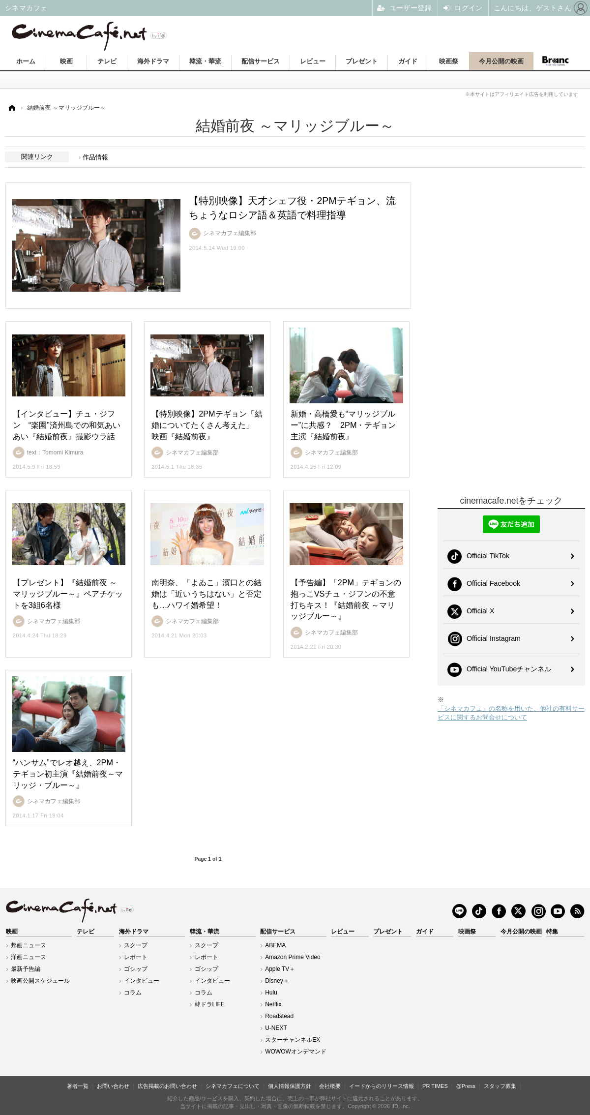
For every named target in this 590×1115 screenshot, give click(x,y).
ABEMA (275, 945)
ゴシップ (136, 968)
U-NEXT (276, 1028)
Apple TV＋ (280, 968)
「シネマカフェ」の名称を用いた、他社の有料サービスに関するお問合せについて (511, 713)
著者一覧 (77, 1086)
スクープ (136, 945)
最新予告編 (25, 968)
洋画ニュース (28, 957)
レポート (136, 957)
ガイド (407, 61)
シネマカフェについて (233, 1086)
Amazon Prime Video (293, 957)
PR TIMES (435, 1086)
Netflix (273, 1004)
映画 (66, 61)
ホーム (25, 61)
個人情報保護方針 (289, 1086)
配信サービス (260, 61)
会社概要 (330, 1086)
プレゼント (362, 61)
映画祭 (448, 61)
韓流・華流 (205, 61)
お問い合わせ (113, 1086)
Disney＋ (277, 980)
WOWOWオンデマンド (295, 1051)
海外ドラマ (153, 61)
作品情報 (95, 157)
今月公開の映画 (501, 61)
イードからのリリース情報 (381, 1086)
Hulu (271, 992)
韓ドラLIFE (210, 1004)
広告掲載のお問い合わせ (167, 1086)
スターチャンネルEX (292, 1039)
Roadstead (279, 1016)
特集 (552, 931)
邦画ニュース (28, 945)
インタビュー (141, 980)
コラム (133, 992)
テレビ (107, 61)
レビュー (312, 61)
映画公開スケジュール (40, 980)
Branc (555, 61)
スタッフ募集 (500, 1086)
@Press (465, 1086)
